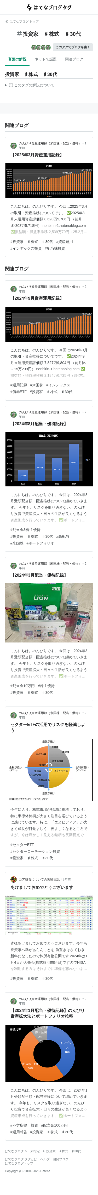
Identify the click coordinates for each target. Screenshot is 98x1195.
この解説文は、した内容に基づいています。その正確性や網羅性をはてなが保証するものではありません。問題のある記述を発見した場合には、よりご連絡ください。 (29, 85)
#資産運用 (64, 242)
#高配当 (62, 536)
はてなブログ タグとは (21, 1159)
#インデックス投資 (26, 248)
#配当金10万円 (22, 686)
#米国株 (36, 385)
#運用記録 (18, 385)
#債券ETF (18, 392)
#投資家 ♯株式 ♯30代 (31, 242)
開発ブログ (60, 1159)
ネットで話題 (46, 59)
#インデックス (58, 385)
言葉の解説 (17, 59)
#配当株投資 (55, 248)
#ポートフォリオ (40, 543)
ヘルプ (45, 1159)
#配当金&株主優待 (25, 530)
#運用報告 (18, 1132)
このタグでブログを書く (73, 47)
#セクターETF (22, 845)
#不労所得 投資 (24, 1125)
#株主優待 (46, 686)
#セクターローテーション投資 (35, 851)
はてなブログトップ (19, 1163)
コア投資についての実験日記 (39, 879)
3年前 (67, 879)
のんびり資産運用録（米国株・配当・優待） (50, 143)
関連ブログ (74, 59)
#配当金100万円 (54, 1125)
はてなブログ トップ (22, 21)
